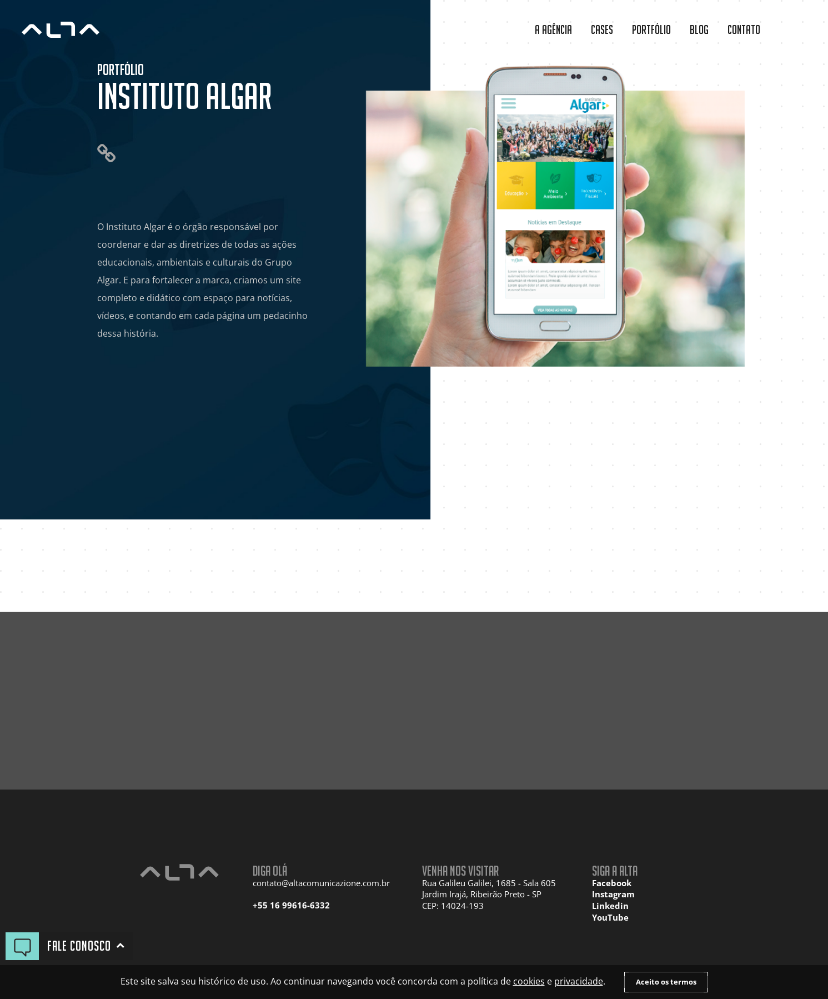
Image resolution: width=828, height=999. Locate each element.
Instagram (613, 894)
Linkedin (610, 906)
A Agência (553, 29)
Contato (743, 29)
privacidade (578, 981)
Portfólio (651, 29)
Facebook (611, 883)
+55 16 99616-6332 (291, 905)
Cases (602, 29)
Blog (699, 29)
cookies (529, 981)
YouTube (610, 917)
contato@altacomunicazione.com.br (321, 883)
